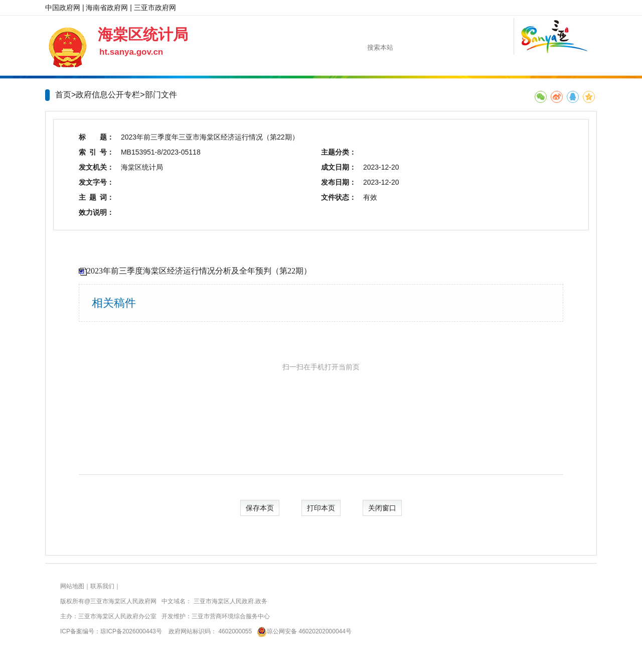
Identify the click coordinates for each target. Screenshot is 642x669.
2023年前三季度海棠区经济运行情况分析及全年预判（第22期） (199, 270)
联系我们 (102, 586)
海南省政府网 (107, 8)
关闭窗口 (382, 508)
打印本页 (321, 508)
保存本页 (260, 508)
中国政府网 (62, 8)
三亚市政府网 (155, 8)
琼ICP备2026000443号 (131, 631)
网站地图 (72, 586)
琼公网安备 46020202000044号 (303, 631)
